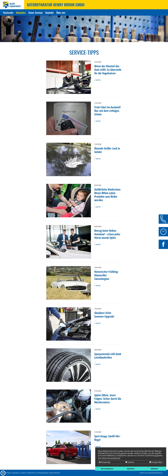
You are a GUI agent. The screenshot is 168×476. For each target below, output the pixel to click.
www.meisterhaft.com (155, 473)
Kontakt (8, 473)
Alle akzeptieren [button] (107, 469)
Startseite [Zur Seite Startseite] (8, 13)
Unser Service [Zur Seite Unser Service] (35, 13)
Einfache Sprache (42, 473)
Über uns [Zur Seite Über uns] (60, 13)
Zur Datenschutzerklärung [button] (109, 458)
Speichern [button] (130, 469)
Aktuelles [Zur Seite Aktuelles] (21, 13)
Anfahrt (23, 473)
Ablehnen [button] (154, 469)
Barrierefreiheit (55, 473)
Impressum (16, 473)
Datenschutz (32, 473)
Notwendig (104, 462)
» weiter (97, 80)
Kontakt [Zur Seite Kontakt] (49, 13)
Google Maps (155, 462)
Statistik (130, 462)
